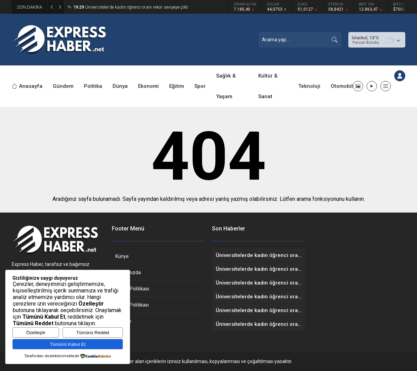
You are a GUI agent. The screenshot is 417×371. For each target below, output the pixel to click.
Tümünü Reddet (92, 332)
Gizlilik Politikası (132, 288)
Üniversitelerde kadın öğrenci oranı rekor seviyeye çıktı (130, 7)
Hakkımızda (128, 272)
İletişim (123, 321)
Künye (122, 256)
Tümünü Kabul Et (68, 344)
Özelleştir (36, 332)
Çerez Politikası (132, 305)
